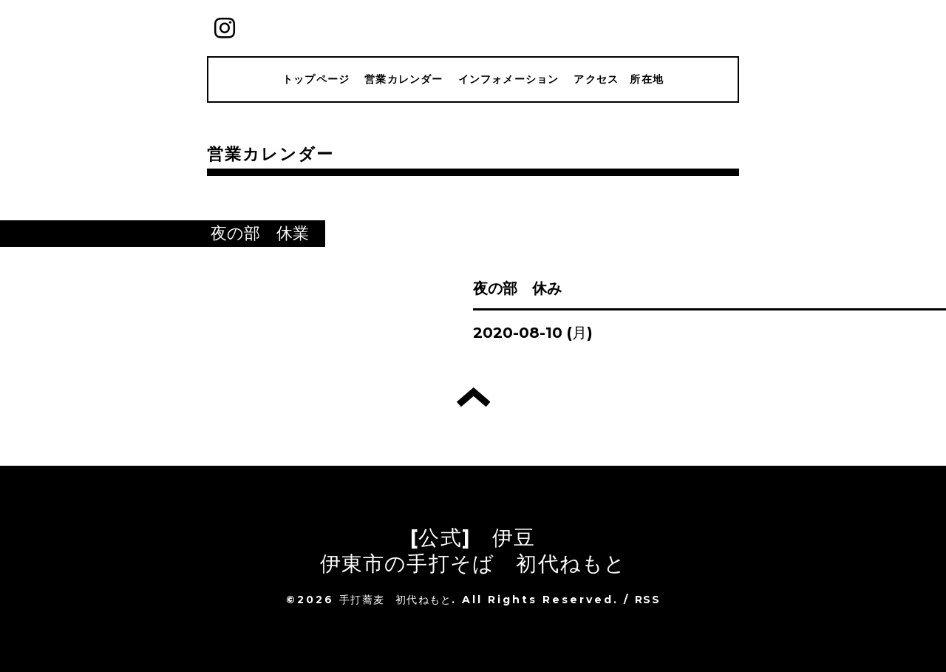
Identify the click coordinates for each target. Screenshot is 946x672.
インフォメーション (508, 79)
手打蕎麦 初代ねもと (395, 599)
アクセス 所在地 (619, 79)
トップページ (316, 79)
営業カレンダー (403, 79)
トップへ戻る (473, 397)
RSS (647, 599)
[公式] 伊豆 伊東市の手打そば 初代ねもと (473, 550)
